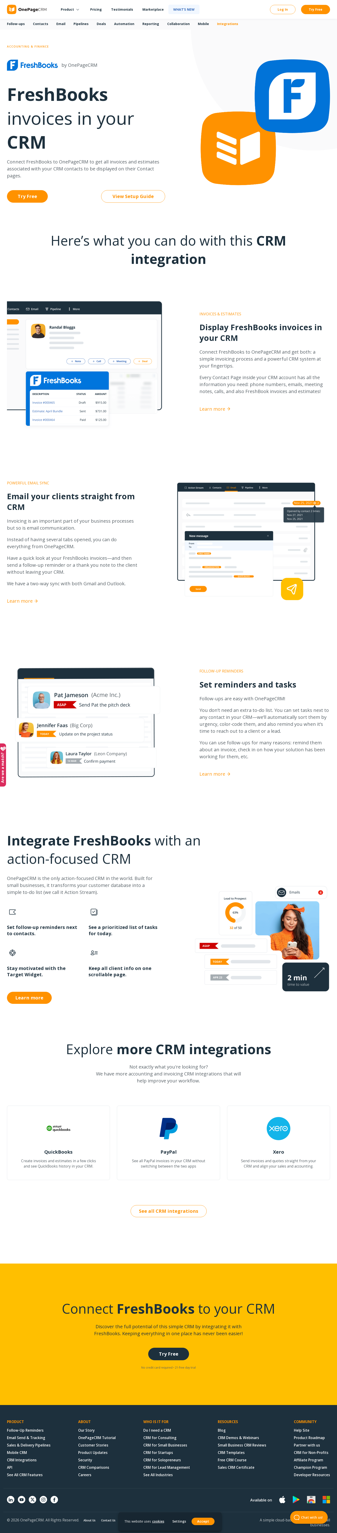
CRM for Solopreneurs (162, 1460)
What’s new (184, 9)
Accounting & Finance (28, 46)
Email (60, 24)
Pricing (96, 9)
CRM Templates (231, 1452)
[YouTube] (21, 1501)
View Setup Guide (133, 196)
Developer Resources (312, 1474)
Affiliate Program (308, 1460)
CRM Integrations (22, 1460)
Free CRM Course (232, 1460)
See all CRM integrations (168, 1211)
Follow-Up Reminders (25, 1430)
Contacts (40, 24)
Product (67, 9)
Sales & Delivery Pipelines (29, 1445)
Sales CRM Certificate (236, 1467)
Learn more (214, 409)
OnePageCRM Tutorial (97, 1437)
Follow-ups (16, 24)
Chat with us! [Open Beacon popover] (306, 1517)
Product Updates (93, 1452)
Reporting (150, 24)
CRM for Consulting (160, 1437)
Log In (283, 9)
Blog (222, 1430)
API (9, 1467)
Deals (101, 24)
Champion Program (310, 1467)
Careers (84, 1474)
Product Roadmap (309, 1437)
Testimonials (122, 9)
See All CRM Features (25, 1474)
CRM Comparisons (93, 1467)
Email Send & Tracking (26, 1437)
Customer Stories (93, 1445)
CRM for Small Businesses (165, 1445)
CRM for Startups (158, 1452)
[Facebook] (54, 1501)
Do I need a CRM (157, 1430)
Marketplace (153, 9)
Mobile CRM (17, 1452)
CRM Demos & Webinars (238, 1437)
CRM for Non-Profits (311, 1452)
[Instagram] (43, 1501)
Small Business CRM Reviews (242, 1445)
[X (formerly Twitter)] (32, 1503)
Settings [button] (179, 1521)
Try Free (315, 9)
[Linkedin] (10, 1501)
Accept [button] (203, 1521)
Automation (124, 24)
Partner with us (307, 1445)
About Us (89, 1520)
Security (85, 1460)
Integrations (227, 24)
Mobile (203, 24)
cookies (158, 1521)
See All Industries (158, 1474)
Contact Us (108, 1520)
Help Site (301, 1430)
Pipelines (81, 24)
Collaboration (178, 24)
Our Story (86, 1430)
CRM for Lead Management (166, 1467)
